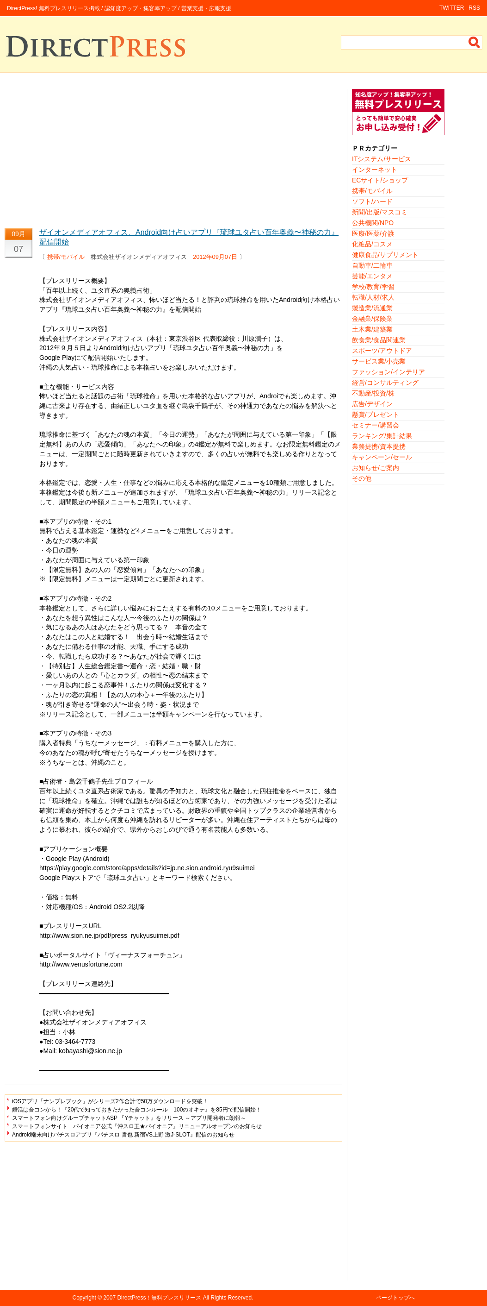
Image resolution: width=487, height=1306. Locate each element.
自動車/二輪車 (372, 265)
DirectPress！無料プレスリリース (159, 1297)
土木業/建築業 (372, 329)
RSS (474, 8)
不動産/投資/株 (373, 393)
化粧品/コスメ (372, 244)
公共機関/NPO (373, 222)
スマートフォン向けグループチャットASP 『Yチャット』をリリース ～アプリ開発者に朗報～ (129, 1118)
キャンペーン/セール (382, 457)
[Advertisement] (173, 154)
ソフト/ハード (372, 201)
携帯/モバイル (66, 256)
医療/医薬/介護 (373, 233)
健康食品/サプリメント (385, 254)
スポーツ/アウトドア (382, 350)
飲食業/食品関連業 (379, 340)
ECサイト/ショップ (380, 180)
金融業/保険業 (372, 318)
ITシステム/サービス (381, 159)
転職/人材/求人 (373, 297)
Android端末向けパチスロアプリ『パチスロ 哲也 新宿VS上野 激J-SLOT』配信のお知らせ (123, 1134)
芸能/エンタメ (372, 276)
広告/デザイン (372, 404)
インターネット (374, 169)
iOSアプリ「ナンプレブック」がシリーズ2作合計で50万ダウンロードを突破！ (110, 1101)
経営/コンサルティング (385, 382)
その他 (361, 478)
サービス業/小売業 (379, 361)
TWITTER (451, 8)
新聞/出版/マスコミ (379, 212)
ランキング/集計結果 (382, 436)
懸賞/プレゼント (375, 414)
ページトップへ (395, 1297)
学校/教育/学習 (373, 286)
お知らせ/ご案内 (375, 467)
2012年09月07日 (215, 256)
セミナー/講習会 (375, 425)
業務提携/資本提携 (379, 446)
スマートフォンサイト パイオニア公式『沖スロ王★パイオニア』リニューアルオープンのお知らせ (137, 1126)
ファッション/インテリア (388, 372)
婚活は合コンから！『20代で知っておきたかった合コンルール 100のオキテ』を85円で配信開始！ (136, 1109)
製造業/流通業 (372, 308)
